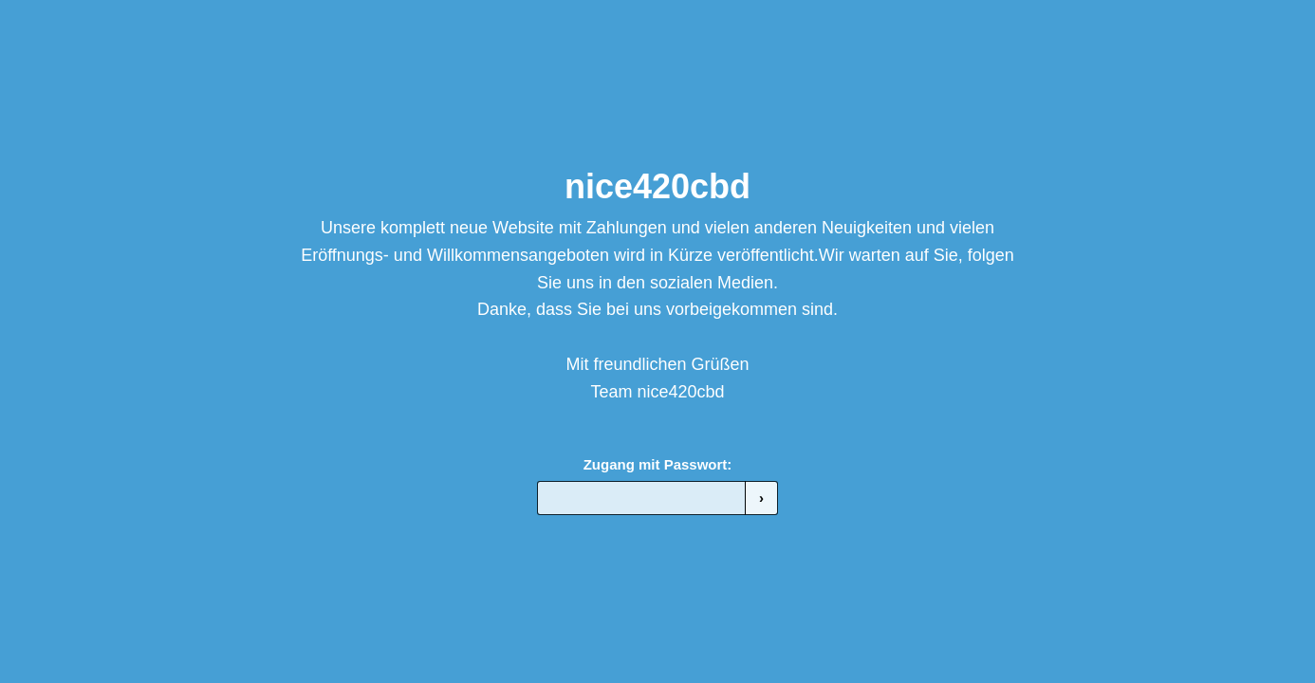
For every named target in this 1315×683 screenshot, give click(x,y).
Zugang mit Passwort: (657, 464)
